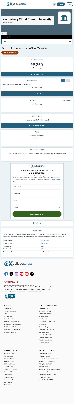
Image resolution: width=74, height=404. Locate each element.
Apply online (44, 243)
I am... (16, 205)
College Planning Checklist (47, 329)
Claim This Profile (10, 52)
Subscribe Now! (37, 214)
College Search (43, 308)
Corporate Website (10, 332)
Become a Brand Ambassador (12, 324)
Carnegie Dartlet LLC (18, 285)
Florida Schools (8, 374)
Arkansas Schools (9, 361)
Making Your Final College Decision (49, 369)
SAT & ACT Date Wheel (46, 334)
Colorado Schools (9, 366)
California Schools (9, 364)
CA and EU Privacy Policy (25, 286)
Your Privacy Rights (37, 286)
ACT (68, 80)
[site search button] (54, 4)
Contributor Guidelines (11, 327)
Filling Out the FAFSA (45, 364)
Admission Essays (44, 356)
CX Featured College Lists (47, 321)
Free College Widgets (45, 340)
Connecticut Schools (10, 369)
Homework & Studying (46, 372)
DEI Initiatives (8, 316)
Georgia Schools (9, 377)
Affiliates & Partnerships (11, 321)
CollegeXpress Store (45, 337)
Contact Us (7, 308)
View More (7, 385)
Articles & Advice (44, 316)
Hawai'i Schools (8, 380)
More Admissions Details (37, 94)
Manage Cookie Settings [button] (49, 286)
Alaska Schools (8, 356)
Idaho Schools (8, 382)
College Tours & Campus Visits (48, 358)
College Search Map (45, 311)
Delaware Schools (9, 372)
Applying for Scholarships (47, 361)
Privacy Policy (15, 286)
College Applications (45, 353)
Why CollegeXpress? (10, 311)
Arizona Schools (9, 358)
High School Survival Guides (47, 374)
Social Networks (9, 319)
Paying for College (44, 366)
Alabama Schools (9, 353)
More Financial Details (37, 74)
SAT (63, 80)
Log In (69, 4)
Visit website (45, 240)
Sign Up (60, 4)
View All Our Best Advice (46, 380)
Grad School (42, 324)
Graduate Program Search (47, 327)
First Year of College (45, 377)
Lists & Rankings (44, 319)
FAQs (5, 313)
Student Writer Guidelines (12, 329)
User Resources (44, 342)
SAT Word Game (44, 332)
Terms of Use (49, 179)
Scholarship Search (45, 313)
